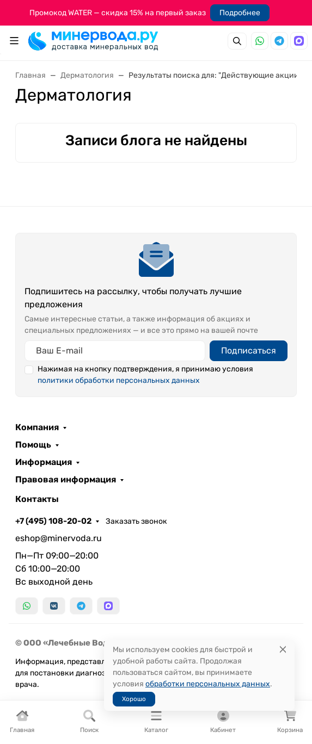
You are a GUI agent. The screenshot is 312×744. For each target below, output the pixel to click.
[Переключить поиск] (237, 41)
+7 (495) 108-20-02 (53, 521)
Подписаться (248, 350)
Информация (43, 462)
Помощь (33, 445)
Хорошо (134, 699)
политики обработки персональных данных (119, 380)
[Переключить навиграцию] (14, 40)
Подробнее (239, 12)
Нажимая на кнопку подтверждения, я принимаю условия (145, 374)
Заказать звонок (136, 521)
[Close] (283, 649)
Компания (37, 427)
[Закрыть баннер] (297, 372)
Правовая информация (65, 479)
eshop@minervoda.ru (58, 538)
